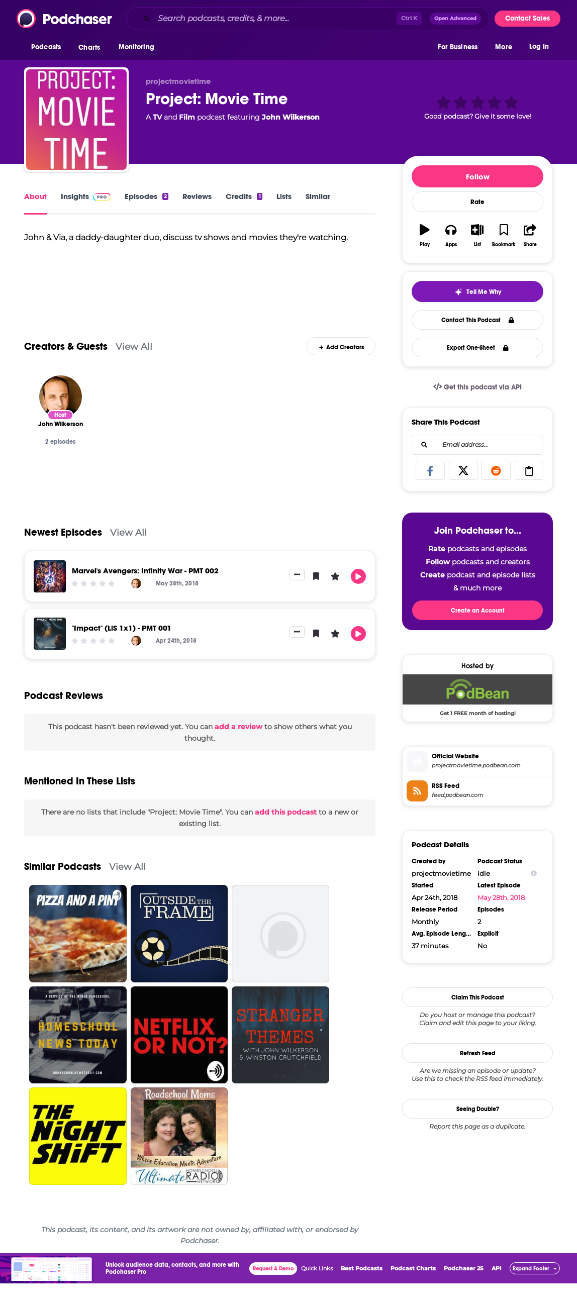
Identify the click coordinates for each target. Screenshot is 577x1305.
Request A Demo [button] (273, 1290)
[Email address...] (477, 444)
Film (187, 117)
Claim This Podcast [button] (477, 997)
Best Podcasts (361, 1289)
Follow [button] (478, 176)
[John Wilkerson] (60, 417)
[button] (48, 49)
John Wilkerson (291, 117)
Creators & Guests (66, 367)
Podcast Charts (413, 1289)
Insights (86, 196)
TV (157, 117)
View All (134, 367)
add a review (238, 748)
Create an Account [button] (478, 610)
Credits (244, 196)
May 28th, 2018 (501, 897)
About (35, 196)
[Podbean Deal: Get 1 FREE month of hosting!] (477, 695)
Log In (539, 49)
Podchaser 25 (464, 1289)
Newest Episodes (63, 554)
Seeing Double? (477, 1109)
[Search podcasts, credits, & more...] (275, 19)
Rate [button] (477, 202)
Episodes (146, 196)
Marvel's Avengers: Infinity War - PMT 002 (145, 592)
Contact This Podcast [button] (477, 320)
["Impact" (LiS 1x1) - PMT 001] (50, 655)
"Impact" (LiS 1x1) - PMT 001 (121, 649)
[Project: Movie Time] (76, 119)
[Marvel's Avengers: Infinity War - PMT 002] (50, 598)
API (497, 1289)
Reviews (197, 196)
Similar (318, 196)
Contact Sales (527, 18)
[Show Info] (534, 873)
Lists (284, 196)
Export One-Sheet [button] (478, 347)
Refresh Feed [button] (478, 1053)
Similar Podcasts (62, 888)
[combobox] (308, 18)
